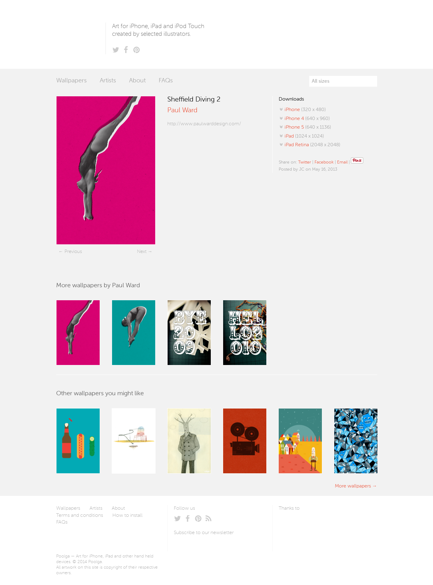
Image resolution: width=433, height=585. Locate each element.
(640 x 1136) (308, 127)
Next (142, 251)
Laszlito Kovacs (290, 523)
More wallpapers (353, 486)
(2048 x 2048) (312, 145)
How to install (127, 515)
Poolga (81, 34)
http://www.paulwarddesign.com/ (204, 124)
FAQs (166, 81)
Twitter (304, 162)
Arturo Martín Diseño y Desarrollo (311, 523)
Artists (108, 81)
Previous (73, 251)
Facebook (324, 162)
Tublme (337, 523)
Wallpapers (71, 81)
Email (342, 162)
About (137, 81)
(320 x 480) (305, 109)
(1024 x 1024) (304, 136)
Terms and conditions (79, 515)
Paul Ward (182, 110)
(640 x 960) (307, 118)
